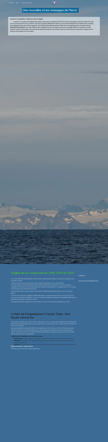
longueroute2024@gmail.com (88, 280)
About (17, 3)
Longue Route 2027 (27, 3)
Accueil (11, 3)
